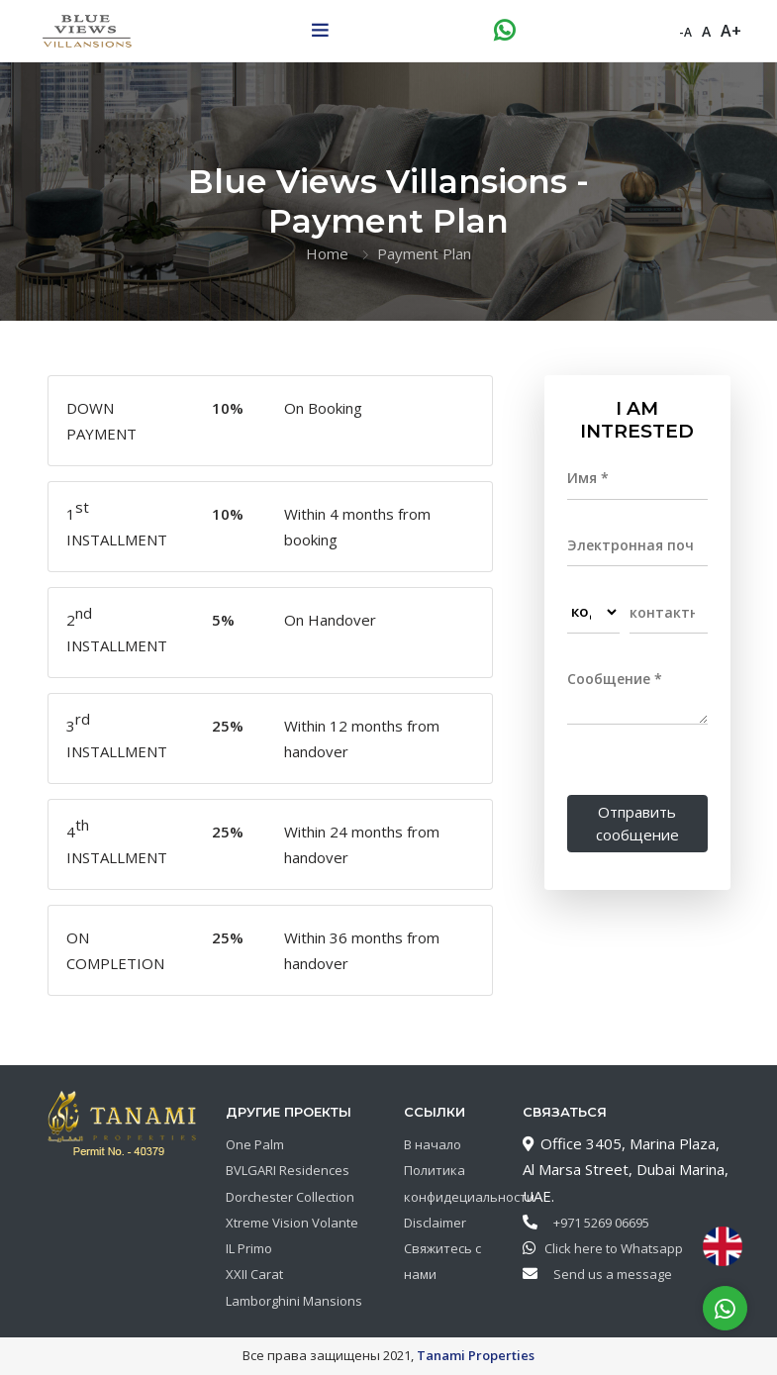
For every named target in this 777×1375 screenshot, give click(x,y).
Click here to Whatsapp (609, 1248)
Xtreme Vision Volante (292, 1222)
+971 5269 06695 (596, 1222)
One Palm (255, 1144)
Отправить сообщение (637, 823)
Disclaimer (435, 1222)
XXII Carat (254, 1274)
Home (327, 253)
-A (685, 32)
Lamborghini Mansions (294, 1301)
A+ (731, 30)
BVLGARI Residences (287, 1170)
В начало (432, 1144)
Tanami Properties (475, 1355)
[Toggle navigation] (319, 30)
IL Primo (249, 1248)
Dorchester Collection (290, 1197)
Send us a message (608, 1274)
